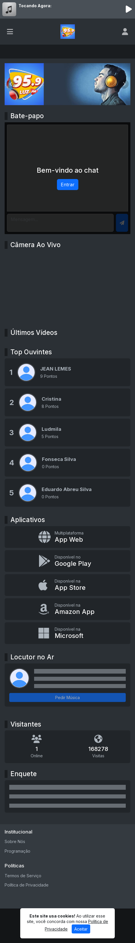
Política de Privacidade (27, 884)
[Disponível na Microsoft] (67, 633)
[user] (125, 31)
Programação (17, 851)
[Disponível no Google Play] (67, 561)
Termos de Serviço (23, 875)
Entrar (68, 184)
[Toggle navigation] (9, 31)
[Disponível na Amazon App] (67, 609)
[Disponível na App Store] (67, 585)
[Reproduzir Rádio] (129, 9)
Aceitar (81, 928)
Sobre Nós (15, 841)
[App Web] (67, 537)
